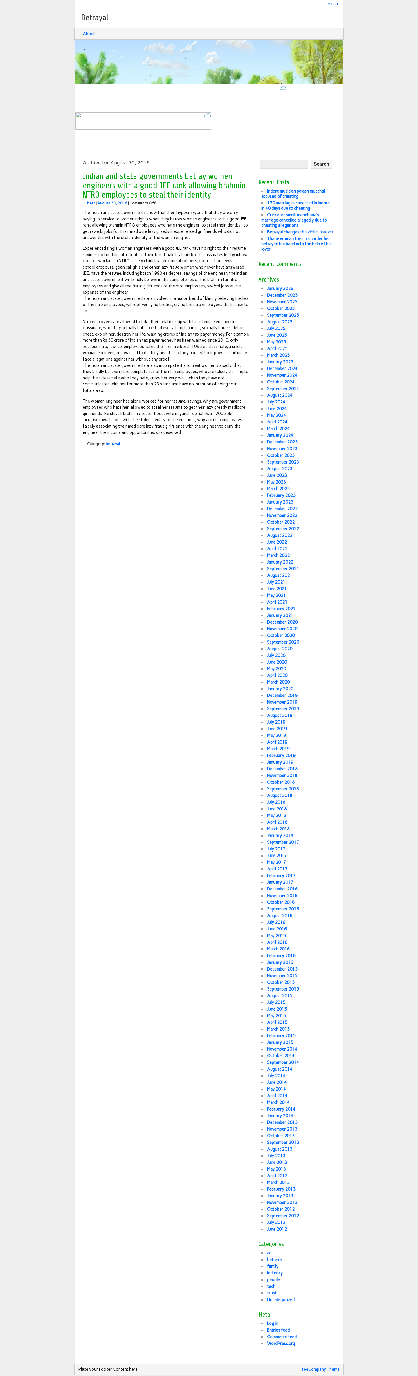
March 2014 (278, 1102)
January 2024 (280, 435)
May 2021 (276, 595)
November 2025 (282, 302)
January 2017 (280, 882)
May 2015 (276, 1015)
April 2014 (277, 1095)
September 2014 (283, 1062)
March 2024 (278, 428)
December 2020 (282, 622)
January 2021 (280, 615)
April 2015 (277, 1022)
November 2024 (282, 375)
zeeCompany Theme (321, 1369)
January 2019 (280, 762)
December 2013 (282, 1122)
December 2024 (282, 368)
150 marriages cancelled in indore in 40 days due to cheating (295, 205)
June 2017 (277, 855)
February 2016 (281, 955)
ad (269, 1253)
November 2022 (282, 515)
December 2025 (282, 295)
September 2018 (283, 789)
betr (91, 203)
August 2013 (279, 1149)
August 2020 (279, 648)
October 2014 (281, 1055)
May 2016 (276, 935)
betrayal (113, 444)
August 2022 (279, 535)
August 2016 (279, 915)
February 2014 (281, 1109)
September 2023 (283, 462)
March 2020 (278, 682)
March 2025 (278, 355)
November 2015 (282, 975)
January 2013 (280, 1195)
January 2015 (280, 1042)
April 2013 (277, 1175)
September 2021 (283, 568)
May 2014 (276, 1089)
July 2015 (276, 1002)
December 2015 (282, 969)
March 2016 (278, 949)
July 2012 (276, 1222)
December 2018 (282, 769)
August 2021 (279, 575)
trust (272, 1293)
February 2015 (281, 1035)
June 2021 (277, 588)
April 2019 (277, 742)
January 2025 (280, 362)
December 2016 (282, 889)
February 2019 (281, 755)
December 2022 (282, 508)
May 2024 (276, 415)
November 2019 (282, 702)
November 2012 (282, 1202)
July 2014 (276, 1075)
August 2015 (279, 995)
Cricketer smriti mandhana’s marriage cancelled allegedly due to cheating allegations (294, 220)
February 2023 (281, 495)
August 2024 (279, 395)
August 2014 (279, 1069)
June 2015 (277, 1009)
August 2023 (279, 468)
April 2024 (277, 422)
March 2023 (278, 488)
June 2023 (277, 475)
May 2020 (276, 668)
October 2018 (281, 782)
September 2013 (283, 1142)
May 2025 (276, 342)
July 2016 (276, 922)
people (273, 1279)
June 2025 (277, 335)
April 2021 (277, 602)
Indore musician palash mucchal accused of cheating (293, 194)
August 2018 (279, 795)
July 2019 (276, 722)
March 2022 (278, 555)
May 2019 (276, 735)
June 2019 (277, 729)
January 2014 (280, 1115)
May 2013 (276, 1169)
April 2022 (277, 548)
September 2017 (283, 842)
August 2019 (279, 715)
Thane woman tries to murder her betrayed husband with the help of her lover (296, 244)
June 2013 (277, 1162)
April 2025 (277, 348)
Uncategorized (281, 1299)
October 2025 (281, 308)
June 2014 (277, 1082)
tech (271, 1286)
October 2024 (281, 382)
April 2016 (277, 942)
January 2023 (280, 502)
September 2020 (283, 642)
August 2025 (279, 322)
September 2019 (283, 708)
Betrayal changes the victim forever (300, 232)
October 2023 (281, 455)
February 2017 (281, 875)
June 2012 (277, 1229)
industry (275, 1273)
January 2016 (280, 962)
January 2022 (280, 562)
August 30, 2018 (112, 203)
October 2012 (281, 1209)
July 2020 (276, 655)
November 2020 (282, 628)
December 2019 (282, 695)
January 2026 (280, 288)
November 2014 (282, 1049)
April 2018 (277, 822)
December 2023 (282, 442)
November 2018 (282, 775)
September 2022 (283, 528)
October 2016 (281, 902)
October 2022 (281, 522)
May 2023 (276, 482)
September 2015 (283, 989)
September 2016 (283, 909)
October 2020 (281, 635)
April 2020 (277, 675)
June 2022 (277, 542)
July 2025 (276, 328)
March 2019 (278, 749)
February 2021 (281, 608)
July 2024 (276, 402)
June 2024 (277, 408)
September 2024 (283, 388)
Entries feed (278, 1330)
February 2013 (281, 1189)
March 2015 (278, 1029)
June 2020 (277, 662)
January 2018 (280, 835)
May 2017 (276, 862)
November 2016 (282, 895)
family (272, 1266)
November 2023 (282, 448)
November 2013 (282, 1129)
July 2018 (276, 802)
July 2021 (276, 582)
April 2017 (277, 869)
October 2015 (281, 982)
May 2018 (276, 815)
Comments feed (282, 1336)
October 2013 (281, 1135)
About (333, 3)
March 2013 (278, 1182)
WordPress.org (281, 1343)
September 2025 (283, 315)
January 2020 (280, 688)
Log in (272, 1323)
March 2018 (278, 829)
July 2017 (276, 849)
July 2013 (276, 1155)
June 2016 (277, 929)
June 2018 (277, 809)
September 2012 (283, 1216)
